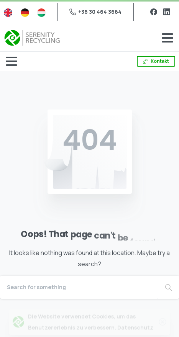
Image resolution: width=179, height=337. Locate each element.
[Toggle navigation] (167, 37)
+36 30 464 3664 (95, 11)
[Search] (79, 287)
